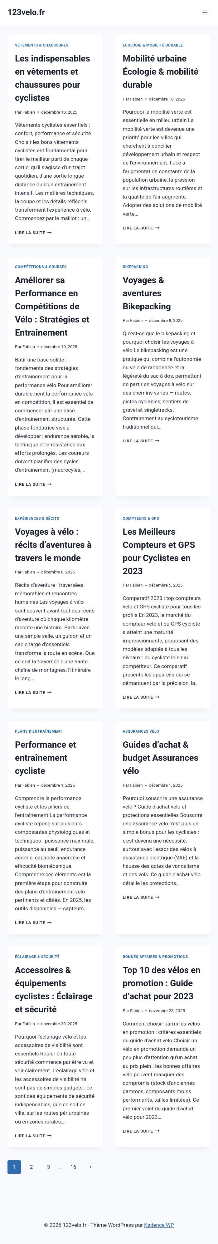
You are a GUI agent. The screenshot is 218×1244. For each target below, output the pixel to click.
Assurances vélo (141, 731)
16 (73, 1167)
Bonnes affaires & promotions (155, 957)
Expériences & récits (37, 518)
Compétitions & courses (41, 267)
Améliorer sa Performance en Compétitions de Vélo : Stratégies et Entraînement (52, 306)
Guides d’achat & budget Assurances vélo (161, 758)
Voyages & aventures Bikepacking (147, 293)
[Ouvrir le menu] (205, 12)
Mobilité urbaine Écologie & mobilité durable (161, 71)
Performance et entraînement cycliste (45, 758)
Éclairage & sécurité (37, 957)
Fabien (28, 112)
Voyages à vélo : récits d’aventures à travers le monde (53, 545)
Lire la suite (33, 232)
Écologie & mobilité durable (153, 45)
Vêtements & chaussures (41, 45)
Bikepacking (135, 267)
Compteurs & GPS (141, 518)
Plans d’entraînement (38, 731)
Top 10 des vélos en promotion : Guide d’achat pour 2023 (162, 983)
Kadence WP (159, 1225)
